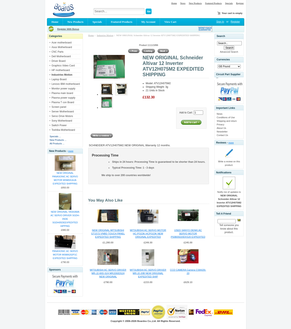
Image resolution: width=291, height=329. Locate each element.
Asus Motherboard (62, 47)
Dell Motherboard (61, 56)
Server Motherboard (63, 111)
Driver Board (59, 61)
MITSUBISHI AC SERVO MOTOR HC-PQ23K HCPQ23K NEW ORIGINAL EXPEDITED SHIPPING (148, 234)
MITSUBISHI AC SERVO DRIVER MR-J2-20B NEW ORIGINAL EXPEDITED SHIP (148, 273)
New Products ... (58, 140)
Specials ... (55, 136)
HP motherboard (61, 70)
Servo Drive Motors (62, 116)
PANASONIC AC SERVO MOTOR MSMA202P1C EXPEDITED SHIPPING (65, 254)
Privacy (220, 124)
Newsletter (222, 131)
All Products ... (57, 143)
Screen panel (59, 106)
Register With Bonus (68, 29)
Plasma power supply (63, 97)
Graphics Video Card (63, 65)
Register (240, 3)
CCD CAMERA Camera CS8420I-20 (188, 271)
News (182, 3)
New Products (195, 3)
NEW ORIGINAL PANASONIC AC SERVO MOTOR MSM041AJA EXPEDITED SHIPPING (65, 178)
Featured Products (213, 3)
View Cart (170, 21)
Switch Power (59, 125)
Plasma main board (62, 93)
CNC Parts (57, 51)
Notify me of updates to (229, 199)
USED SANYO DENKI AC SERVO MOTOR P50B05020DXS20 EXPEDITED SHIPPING (188, 234)
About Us (221, 128)
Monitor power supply (63, 88)
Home (174, 3)
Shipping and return (227, 121)
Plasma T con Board (63, 102)
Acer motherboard (62, 42)
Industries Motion (105, 35)
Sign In (220, 21)
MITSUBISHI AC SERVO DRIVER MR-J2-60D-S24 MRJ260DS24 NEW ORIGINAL (108, 273)
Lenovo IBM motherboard (66, 84)
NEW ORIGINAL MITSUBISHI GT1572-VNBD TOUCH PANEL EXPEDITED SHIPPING (108, 233)
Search (221, 36)
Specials (229, 3)
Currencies (223, 59)
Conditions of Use (226, 117)
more (70, 151)
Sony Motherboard (62, 120)
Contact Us (222, 135)
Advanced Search (229, 52)
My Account (148, 21)
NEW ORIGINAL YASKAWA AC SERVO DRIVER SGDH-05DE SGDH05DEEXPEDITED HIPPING (65, 219)
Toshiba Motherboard (63, 129)
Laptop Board (59, 79)
